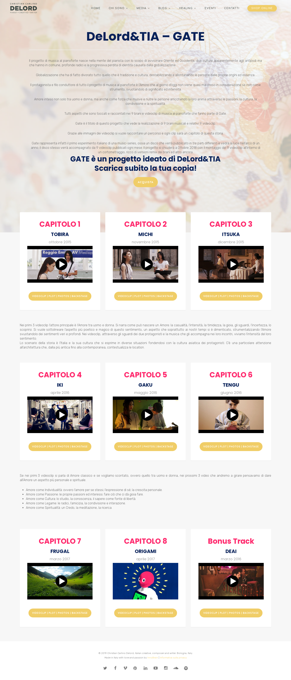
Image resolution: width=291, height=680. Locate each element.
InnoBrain (152, 657)
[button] (145, 182)
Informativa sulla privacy (173, 657)
